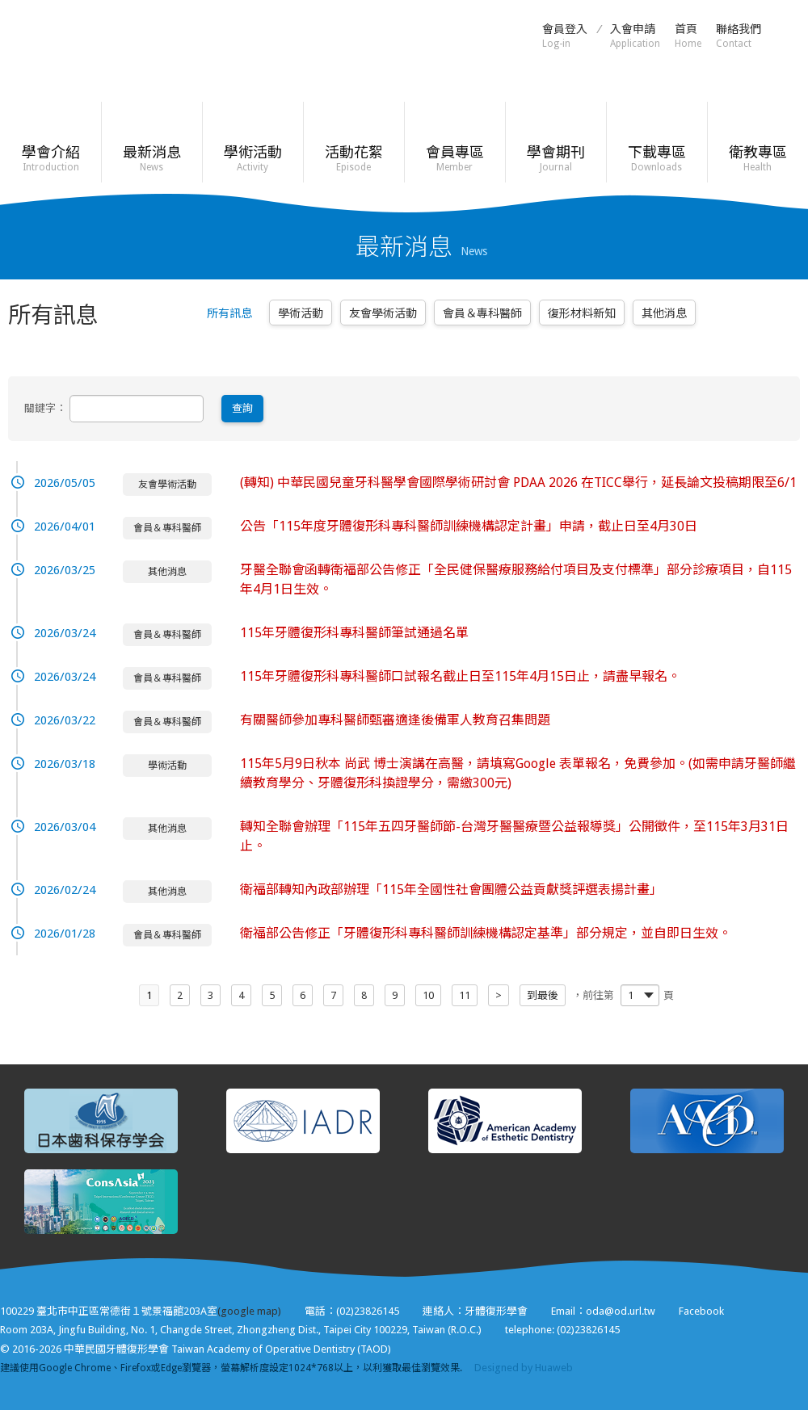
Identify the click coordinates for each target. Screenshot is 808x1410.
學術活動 (252, 159)
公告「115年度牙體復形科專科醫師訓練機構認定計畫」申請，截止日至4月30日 (468, 526)
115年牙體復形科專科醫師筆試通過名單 (354, 632)
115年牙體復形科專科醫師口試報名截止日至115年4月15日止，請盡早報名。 (460, 676)
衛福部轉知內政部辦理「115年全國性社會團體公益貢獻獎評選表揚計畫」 (451, 889)
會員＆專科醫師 (482, 313)
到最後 (542, 995)
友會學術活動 (383, 313)
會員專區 (454, 159)
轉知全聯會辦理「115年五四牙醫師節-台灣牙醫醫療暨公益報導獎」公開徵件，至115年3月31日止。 (514, 836)
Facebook (701, 1311)
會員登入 (564, 36)
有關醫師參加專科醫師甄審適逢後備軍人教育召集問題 (395, 720)
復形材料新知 (582, 313)
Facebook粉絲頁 (792, 35)
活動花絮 (353, 159)
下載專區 (656, 159)
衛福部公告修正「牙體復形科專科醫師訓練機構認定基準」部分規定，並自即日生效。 (485, 933)
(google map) (249, 1311)
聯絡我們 (738, 36)
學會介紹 (50, 159)
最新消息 (151, 159)
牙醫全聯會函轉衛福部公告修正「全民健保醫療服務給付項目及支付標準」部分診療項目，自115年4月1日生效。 (516, 579)
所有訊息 (229, 313)
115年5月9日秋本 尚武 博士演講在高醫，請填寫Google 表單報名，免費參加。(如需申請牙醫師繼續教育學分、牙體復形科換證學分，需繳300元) (518, 773)
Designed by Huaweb (523, 1368)
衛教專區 (757, 159)
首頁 (688, 36)
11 (464, 995)
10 (428, 995)
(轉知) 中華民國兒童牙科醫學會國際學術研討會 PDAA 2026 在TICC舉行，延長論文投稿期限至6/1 (518, 482)
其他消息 (664, 313)
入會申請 (635, 36)
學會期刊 (555, 159)
